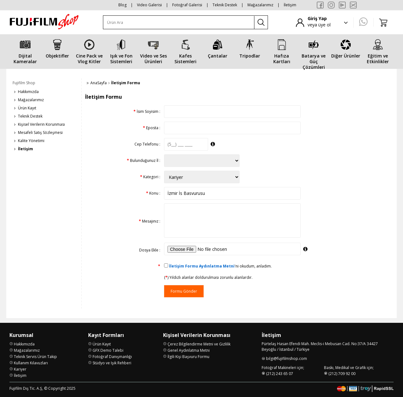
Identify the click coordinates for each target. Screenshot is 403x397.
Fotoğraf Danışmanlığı (112, 356)
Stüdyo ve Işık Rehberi (112, 363)
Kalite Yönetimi (31, 140)
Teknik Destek (225, 5)
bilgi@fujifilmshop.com (286, 358)
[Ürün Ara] (178, 22)
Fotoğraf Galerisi (187, 5)
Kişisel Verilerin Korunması (41, 124)
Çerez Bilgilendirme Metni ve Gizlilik (198, 344)
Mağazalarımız (260, 5)
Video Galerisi (149, 5)
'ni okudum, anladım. (220, 266)
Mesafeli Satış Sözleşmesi (40, 132)
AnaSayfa (98, 82)
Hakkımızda (28, 91)
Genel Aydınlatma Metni (188, 350)
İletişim (290, 5)
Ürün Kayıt (27, 108)
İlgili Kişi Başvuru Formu (188, 356)
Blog (122, 5)
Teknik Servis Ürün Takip (35, 356)
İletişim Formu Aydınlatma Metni (202, 266)
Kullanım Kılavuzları (31, 363)
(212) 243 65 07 (279, 373)
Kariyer (20, 369)
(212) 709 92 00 (341, 373)
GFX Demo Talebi (108, 350)
